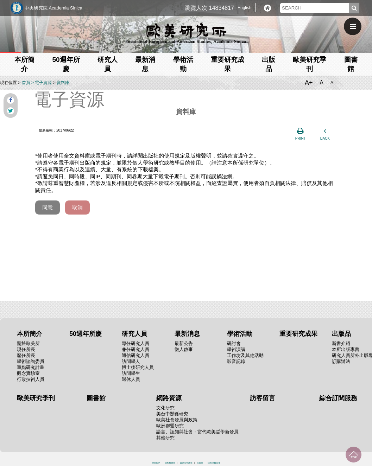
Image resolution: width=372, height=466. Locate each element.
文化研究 (165, 407)
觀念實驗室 (28, 373)
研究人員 (134, 333)
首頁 (26, 82)
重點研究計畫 (30, 367)
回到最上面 (353, 454)
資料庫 (63, 82)
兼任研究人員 (135, 349)
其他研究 (165, 437)
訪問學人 (131, 361)
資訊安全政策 (186, 463)
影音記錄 (236, 361)
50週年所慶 (85, 333)
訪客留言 (262, 398)
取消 (77, 207)
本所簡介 (29, 333)
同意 (47, 207)
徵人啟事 (184, 349)
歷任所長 (26, 355)
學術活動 (239, 333)
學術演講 (236, 349)
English (244, 7)
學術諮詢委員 (30, 361)
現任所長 (26, 349)
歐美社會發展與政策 (176, 419)
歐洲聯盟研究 (170, 425)
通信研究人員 (135, 355)
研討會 (234, 343)
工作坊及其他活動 (245, 355)
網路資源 (169, 398)
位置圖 (200, 463)
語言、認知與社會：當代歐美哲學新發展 (197, 431)
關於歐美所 (28, 343)
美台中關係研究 (172, 413)
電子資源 (43, 82)
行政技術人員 (30, 379)
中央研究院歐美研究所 (186, 33)
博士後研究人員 (138, 367)
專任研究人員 (135, 343)
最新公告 (184, 343)
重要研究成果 (298, 333)
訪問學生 (131, 373)
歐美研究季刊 (36, 398)
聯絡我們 (156, 463)
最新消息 (187, 333)
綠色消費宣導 (214, 463)
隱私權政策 (170, 463)
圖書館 (96, 398)
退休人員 (131, 379)
